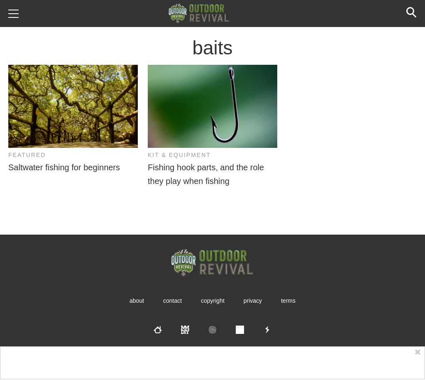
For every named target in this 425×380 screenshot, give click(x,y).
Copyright (213, 300)
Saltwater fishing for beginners (64, 167)
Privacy (253, 300)
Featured (27, 155)
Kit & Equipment (179, 155)
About (136, 300)
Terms (288, 300)
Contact (172, 300)
